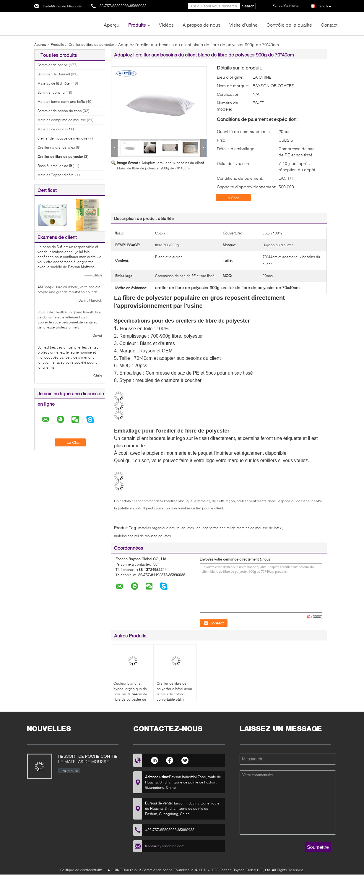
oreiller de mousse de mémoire (62, 138)
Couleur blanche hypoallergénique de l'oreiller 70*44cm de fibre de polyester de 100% (130, 694)
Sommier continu (51, 92)
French (323, 6)
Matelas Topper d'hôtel (56, 175)
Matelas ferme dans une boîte (61, 101)
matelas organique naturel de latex (166, 528)
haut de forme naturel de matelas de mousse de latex (239, 528)
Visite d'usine (243, 24)
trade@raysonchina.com (62, 6)
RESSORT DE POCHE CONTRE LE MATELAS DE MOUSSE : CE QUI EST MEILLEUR (88, 759)
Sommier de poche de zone (60, 111)
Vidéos (166, 24)
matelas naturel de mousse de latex (142, 536)
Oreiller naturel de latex (56, 147)
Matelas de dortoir (52, 129)
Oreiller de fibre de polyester (91, 44)
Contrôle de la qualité (289, 24)
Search (248, 6)
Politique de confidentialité (81, 870)
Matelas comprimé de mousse (62, 120)
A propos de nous (201, 24)
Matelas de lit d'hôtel (54, 83)
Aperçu (111, 24)
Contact (329, 24)
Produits (137, 24)
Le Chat (236, 198)
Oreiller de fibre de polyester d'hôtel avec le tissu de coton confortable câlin (174, 691)
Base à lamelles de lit (55, 165)
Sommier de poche (53, 65)
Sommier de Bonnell (54, 74)
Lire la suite (69, 770)
